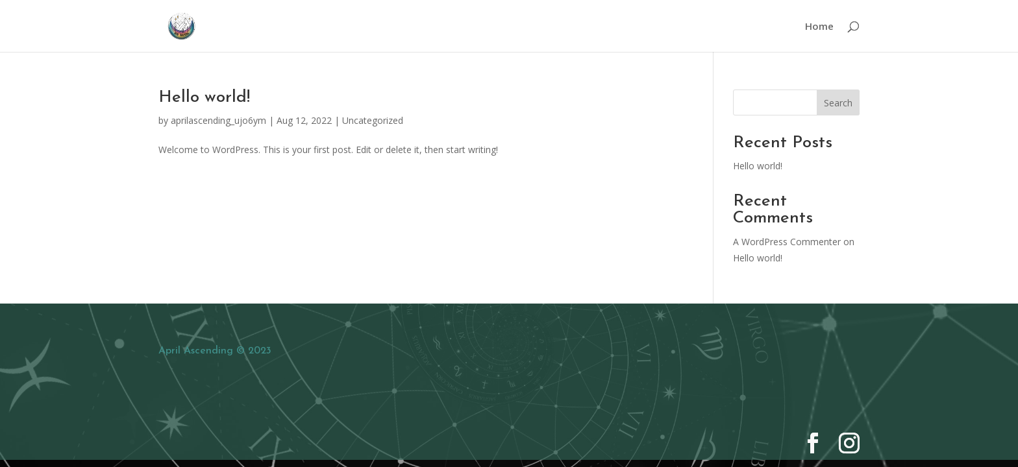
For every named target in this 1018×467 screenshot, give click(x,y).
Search (838, 103)
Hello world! (204, 97)
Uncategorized (372, 120)
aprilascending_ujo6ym (218, 120)
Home (819, 26)
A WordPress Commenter (787, 241)
